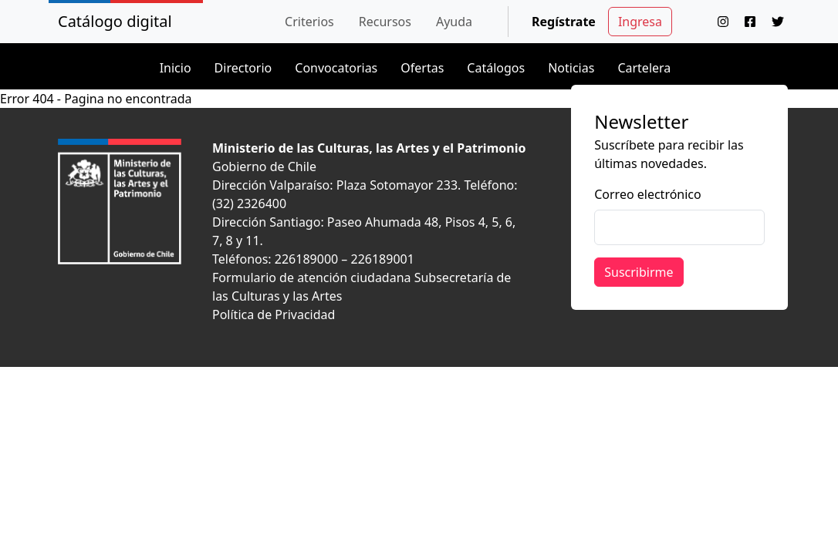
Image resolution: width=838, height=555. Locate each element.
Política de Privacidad (273, 314)
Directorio (243, 67)
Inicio (175, 67)
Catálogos (496, 67)
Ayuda (454, 21)
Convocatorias (336, 67)
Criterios (309, 21)
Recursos (385, 21)
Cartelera (644, 67)
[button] (309, 21)
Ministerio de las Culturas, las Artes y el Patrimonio (368, 148)
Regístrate (564, 21)
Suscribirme (638, 272)
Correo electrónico (647, 194)
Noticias (571, 67)
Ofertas (422, 67)
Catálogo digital (115, 21)
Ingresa (640, 21)
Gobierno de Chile (264, 166)
